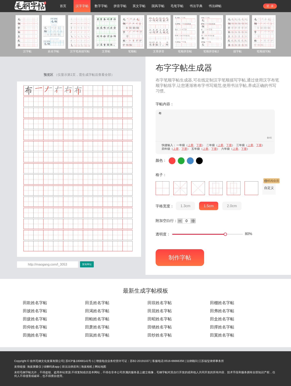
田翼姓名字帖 (222, 335)
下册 (199, 145)
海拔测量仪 (34, 366)
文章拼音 (158, 51)
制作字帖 (180, 257)
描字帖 (237, 51)
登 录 (270, 5)
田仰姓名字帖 (35, 327)
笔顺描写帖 (264, 51)
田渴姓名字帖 (97, 311)
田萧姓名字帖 (97, 327)
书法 (235, 85)
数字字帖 (101, 6)
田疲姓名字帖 (35, 319)
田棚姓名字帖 (222, 303)
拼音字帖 (120, 6)
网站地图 (100, 366)
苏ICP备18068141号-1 (79, 361)
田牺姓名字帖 (160, 327)
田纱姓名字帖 (160, 335)
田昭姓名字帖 (160, 319)
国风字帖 (158, 6)
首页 (63, 6)
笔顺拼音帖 (185, 51)
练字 (172, 85)
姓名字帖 (53, 51)
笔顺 (225, 80)
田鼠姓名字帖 (97, 335)
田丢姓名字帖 (97, 303)
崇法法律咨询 (70, 366)
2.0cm (232, 206)
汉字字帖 (82, 6)
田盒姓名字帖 (222, 319)
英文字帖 (139, 6)
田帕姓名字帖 (97, 319)
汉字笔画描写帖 (80, 51)
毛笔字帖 (177, 6)
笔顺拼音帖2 (211, 51)
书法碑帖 (215, 6)
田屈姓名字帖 (160, 311)
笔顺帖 (132, 51)
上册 (190, 145)
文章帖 (106, 51)
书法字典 (196, 6)
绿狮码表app (51, 366)
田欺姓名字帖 (35, 303)
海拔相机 (86, 366)
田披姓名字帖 (35, 311)
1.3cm (185, 206)
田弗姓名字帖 (222, 311)
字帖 (243, 85)
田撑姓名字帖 (222, 327)
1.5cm (209, 206)
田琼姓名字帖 (160, 303)
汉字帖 (27, 51)
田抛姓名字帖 (35, 335)
